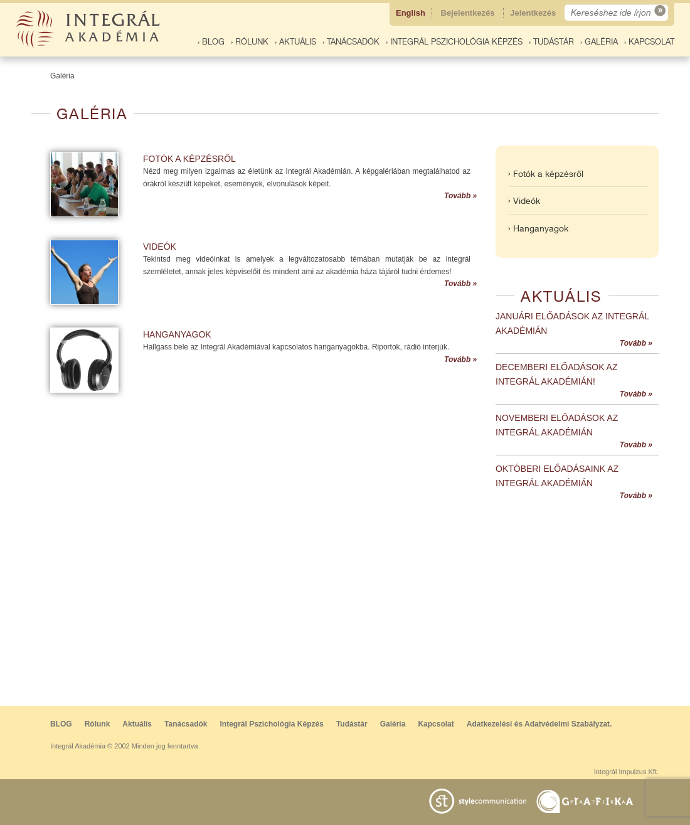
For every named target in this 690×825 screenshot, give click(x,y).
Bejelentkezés (469, 13)
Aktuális (137, 724)
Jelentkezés (534, 13)
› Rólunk (249, 41)
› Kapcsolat (649, 41)
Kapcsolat (436, 724)
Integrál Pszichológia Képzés (272, 724)
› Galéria (599, 41)
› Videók (524, 201)
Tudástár (352, 724)
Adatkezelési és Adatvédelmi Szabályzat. (539, 724)
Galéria (62, 76)
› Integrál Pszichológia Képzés (454, 41)
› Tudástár (551, 41)
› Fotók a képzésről (545, 174)
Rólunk (97, 724)
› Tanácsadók (351, 41)
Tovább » (460, 195)
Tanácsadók (185, 724)
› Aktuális (295, 41)
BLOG (61, 724)
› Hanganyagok (538, 228)
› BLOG (211, 41)
